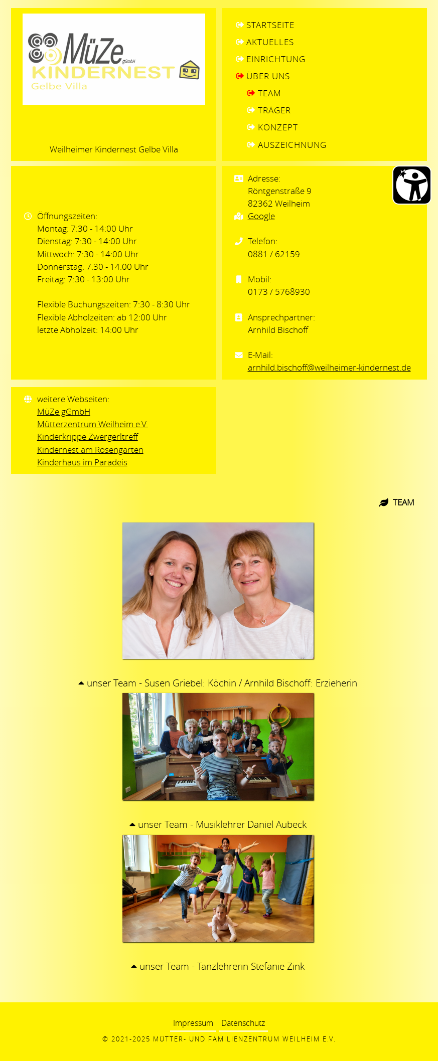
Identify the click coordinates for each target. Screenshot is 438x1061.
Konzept (278, 127)
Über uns (268, 76)
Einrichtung (276, 59)
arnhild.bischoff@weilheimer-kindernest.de (329, 367)
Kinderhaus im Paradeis (82, 462)
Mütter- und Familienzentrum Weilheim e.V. (244, 1038)
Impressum (193, 1023)
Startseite (270, 25)
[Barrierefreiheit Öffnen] (411, 185)
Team (269, 93)
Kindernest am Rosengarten (90, 449)
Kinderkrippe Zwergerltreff (87, 436)
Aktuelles (270, 42)
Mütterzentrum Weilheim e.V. (92, 424)
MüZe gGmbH (63, 411)
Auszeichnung (292, 144)
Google (261, 216)
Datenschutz (243, 1023)
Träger (274, 110)
